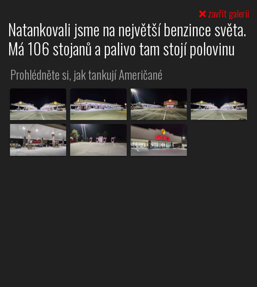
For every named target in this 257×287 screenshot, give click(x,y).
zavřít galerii (224, 13)
